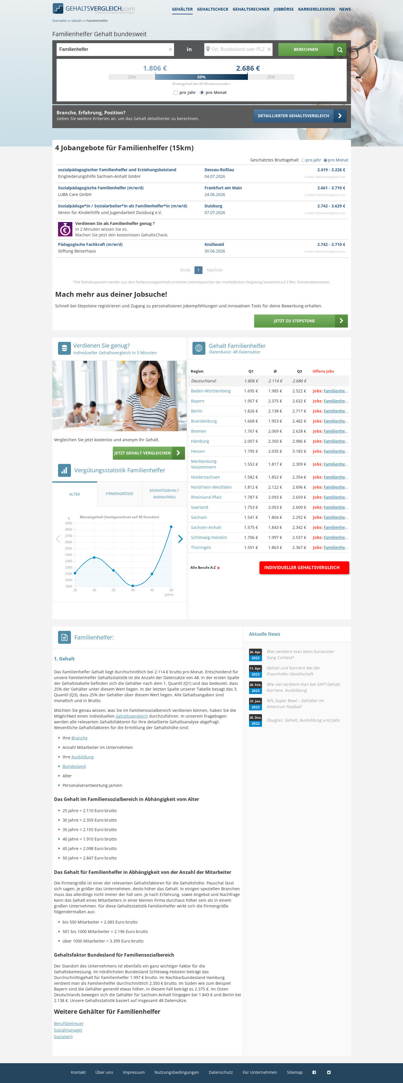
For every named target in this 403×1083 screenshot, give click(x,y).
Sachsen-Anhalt (206, 527)
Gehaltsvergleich (132, 716)
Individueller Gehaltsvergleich (302, 567)
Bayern (198, 401)
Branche (80, 738)
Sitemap (295, 1072)
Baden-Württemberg (211, 391)
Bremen (198, 431)
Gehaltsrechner (251, 9)
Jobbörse (284, 9)
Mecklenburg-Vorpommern (204, 464)
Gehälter (182, 9)
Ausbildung (83, 757)
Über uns (104, 1072)
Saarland (199, 507)
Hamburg (200, 441)
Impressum (134, 1072)
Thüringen (201, 547)
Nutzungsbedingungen (177, 1072)
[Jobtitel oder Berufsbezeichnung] (115, 49)
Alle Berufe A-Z (203, 567)
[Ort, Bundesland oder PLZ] (238, 49)
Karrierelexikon (316, 9)
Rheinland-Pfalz (206, 497)
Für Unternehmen (260, 1072)
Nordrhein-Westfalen (211, 487)
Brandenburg (204, 421)
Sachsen (199, 517)
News (345, 9)
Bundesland (74, 766)
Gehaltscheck (212, 9)
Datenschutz (221, 1072)
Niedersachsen (205, 477)
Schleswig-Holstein (209, 537)
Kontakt (78, 1072)
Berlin (197, 411)
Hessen (198, 451)
